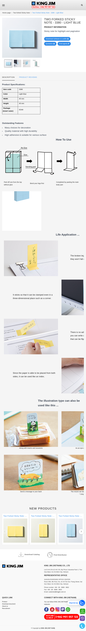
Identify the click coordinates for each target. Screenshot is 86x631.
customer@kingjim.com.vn (57, 592)
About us (5, 606)
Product (4, 601)
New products (43, 508)
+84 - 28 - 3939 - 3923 (54, 589)
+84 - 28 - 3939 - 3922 (62, 587)
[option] (22, 38)
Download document (8, 604)
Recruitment (6, 608)
